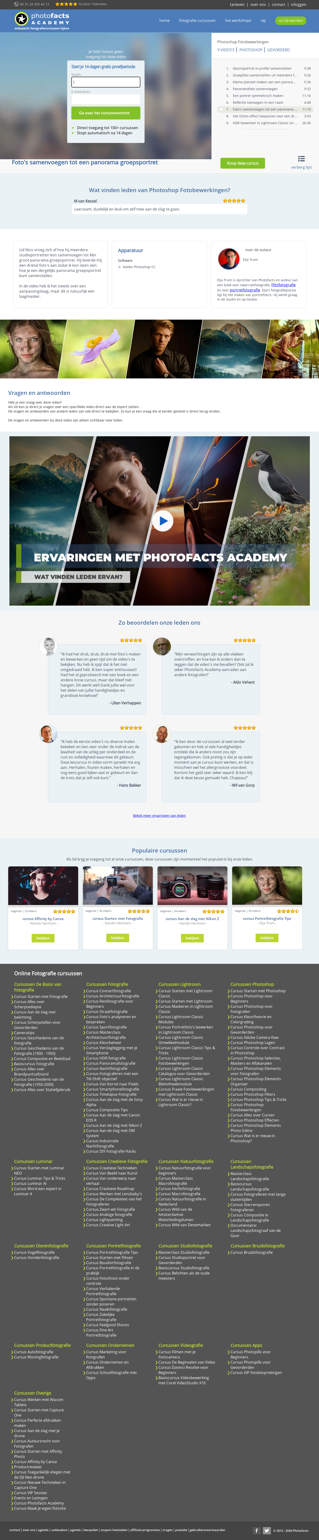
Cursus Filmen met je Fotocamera (177, 1354)
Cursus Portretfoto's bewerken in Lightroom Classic (185, 1029)
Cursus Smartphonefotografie (112, 1089)
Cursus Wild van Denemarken (184, 1224)
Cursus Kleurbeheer (104, 1042)
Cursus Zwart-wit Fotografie (110, 1209)
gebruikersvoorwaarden (207, 1530)
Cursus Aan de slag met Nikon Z (114, 1125)
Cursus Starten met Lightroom (185, 1001)
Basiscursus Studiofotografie (183, 1267)
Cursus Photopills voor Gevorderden (251, 1365)
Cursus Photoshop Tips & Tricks (259, 1099)
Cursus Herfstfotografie (179, 1188)
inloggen (298, 4)
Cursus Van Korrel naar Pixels (112, 1084)
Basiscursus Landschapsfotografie (250, 1186)
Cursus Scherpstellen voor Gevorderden (37, 1025)
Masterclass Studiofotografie (183, 1252)
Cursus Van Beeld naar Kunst (112, 1173)
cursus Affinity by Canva (43, 918)
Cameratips (24, 1032)
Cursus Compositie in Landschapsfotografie (250, 1217)
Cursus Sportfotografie (106, 1027)
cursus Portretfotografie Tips (267, 918)
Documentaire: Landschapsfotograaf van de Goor (256, 1230)
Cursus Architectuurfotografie (112, 996)
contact (278, 4)
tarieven (237, 4)
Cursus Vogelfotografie (34, 1252)
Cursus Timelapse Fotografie (111, 1094)
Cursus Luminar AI (30, 1183)
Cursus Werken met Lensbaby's (114, 1193)
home (164, 20)
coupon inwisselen (114, 1530)
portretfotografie (245, 290)
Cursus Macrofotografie (179, 1193)
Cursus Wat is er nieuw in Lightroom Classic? (180, 1102)
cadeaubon (59, 1530)
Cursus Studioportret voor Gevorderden (181, 1260)
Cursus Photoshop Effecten (255, 1120)
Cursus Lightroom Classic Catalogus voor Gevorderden (184, 1071)
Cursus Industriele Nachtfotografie (102, 1143)
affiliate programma (145, 1530)
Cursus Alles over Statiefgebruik (42, 1089)
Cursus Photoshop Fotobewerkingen (247, 1107)
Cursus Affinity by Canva (35, 1461)
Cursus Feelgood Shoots (107, 1324)
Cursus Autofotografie (33, 1351)
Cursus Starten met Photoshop (258, 990)
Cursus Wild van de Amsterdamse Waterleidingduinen (175, 1214)
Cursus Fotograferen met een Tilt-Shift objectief (112, 1076)
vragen (167, 1530)
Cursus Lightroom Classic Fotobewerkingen (180, 1061)
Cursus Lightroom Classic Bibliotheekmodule (180, 1081)
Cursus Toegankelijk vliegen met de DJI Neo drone (42, 1474)
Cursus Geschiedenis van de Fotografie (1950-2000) (39, 1082)
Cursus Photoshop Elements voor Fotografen (256, 1071)
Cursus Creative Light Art (108, 1224)
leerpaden (90, 1530)
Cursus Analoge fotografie (109, 1214)
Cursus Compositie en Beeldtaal (42, 1058)
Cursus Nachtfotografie (106, 1068)
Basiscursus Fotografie (34, 1063)
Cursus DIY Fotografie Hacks (111, 1151)
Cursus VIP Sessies (30, 1492)
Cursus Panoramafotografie (110, 1063)
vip (263, 20)
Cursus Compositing (248, 1089)
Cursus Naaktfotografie (106, 1309)
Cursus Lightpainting (104, 1219)
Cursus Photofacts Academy (39, 1503)
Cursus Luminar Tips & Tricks (39, 1178)
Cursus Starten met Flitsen (109, 1257)
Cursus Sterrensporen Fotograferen (250, 1207)
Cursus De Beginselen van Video (186, 1362)
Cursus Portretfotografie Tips (112, 1252)
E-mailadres (81, 91)
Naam (77, 74)
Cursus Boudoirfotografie (108, 1262)
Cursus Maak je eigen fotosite (40, 1508)
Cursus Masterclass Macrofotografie (175, 1181)
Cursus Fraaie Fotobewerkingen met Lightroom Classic (186, 1092)
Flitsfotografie (283, 284)
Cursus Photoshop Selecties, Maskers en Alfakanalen (256, 1061)
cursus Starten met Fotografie (117, 918)
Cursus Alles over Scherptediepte (29, 1004)
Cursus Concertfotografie (108, 990)
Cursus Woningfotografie (36, 1357)
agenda (43, 1530)
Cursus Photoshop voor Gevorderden (252, 1029)
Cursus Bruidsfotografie (252, 1252)
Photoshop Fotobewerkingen (245, 41)
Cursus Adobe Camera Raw (254, 1037)
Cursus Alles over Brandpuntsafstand (31, 1071)
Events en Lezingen (31, 1497)
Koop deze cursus (242, 163)
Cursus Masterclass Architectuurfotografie (106, 1035)
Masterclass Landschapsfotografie (250, 1176)
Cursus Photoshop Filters (253, 1094)
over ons (258, 4)
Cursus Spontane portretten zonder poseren (111, 1301)
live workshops (238, 20)
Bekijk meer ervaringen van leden (159, 815)
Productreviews (28, 1466)
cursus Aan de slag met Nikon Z (192, 918)
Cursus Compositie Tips (107, 1109)
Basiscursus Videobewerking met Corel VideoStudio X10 (183, 1380)
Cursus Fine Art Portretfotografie (101, 1332)
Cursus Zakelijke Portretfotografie (101, 1317)
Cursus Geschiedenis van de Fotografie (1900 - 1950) (39, 1051)
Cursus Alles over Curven (253, 1115)
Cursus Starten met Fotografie (41, 996)
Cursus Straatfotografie (107, 1011)
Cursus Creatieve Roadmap (110, 1188)
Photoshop (252, 49)
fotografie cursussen (197, 20)
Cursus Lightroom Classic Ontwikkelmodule (180, 1040)
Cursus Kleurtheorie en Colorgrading (251, 1019)
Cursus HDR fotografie (106, 1058)
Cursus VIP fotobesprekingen (256, 1372)
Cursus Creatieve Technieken (111, 1168)
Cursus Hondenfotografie (36, 1257)
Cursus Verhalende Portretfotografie (103, 1291)
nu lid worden (291, 20)
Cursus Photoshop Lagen (253, 1042)
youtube (181, 1530)
